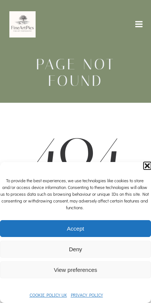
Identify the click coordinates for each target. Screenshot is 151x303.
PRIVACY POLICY (87, 295)
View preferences (75, 270)
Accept (75, 228)
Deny (75, 249)
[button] (147, 166)
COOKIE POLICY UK (48, 295)
